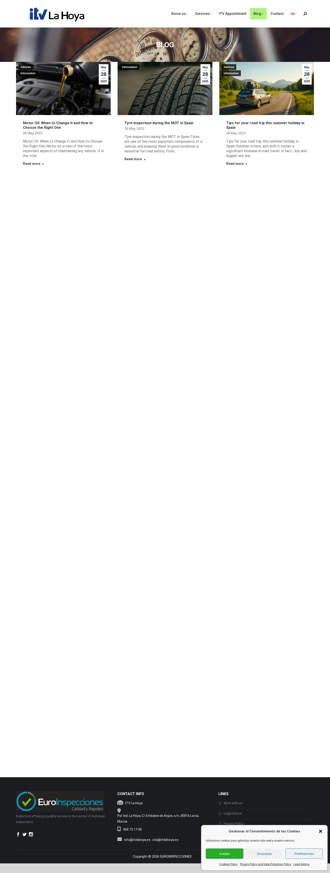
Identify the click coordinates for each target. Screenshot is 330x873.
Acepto (224, 854)
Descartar (264, 854)
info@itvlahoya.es (28, 5)
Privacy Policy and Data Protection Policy (265, 864)
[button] (320, 831)
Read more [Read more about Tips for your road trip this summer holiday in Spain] (236, 173)
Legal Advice (301, 864)
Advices (25, 76)
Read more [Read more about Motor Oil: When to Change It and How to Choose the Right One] (33, 173)
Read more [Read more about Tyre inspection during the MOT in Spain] (135, 169)
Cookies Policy (228, 864)
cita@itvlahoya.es (165, 849)
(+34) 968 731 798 (299, 5)
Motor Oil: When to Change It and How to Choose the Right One (58, 134)
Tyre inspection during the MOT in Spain (158, 132)
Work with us (233, 813)
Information (28, 83)
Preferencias (304, 854)
